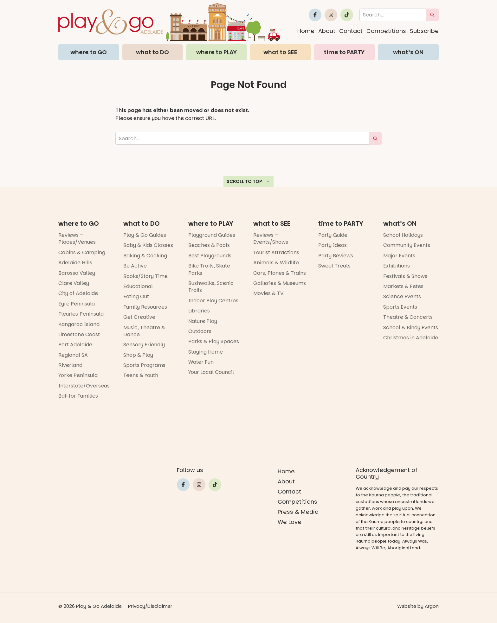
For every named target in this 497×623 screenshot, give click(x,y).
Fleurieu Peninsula (81, 314)
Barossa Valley (76, 273)
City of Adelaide (78, 293)
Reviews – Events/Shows (270, 238)
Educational (138, 286)
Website (406, 606)
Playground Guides (211, 235)
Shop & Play (138, 355)
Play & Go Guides (144, 235)
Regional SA (73, 355)
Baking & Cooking (145, 255)
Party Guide (332, 235)
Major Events (399, 255)
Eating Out (136, 296)
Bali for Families (78, 396)
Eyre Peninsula (76, 303)
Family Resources (145, 307)
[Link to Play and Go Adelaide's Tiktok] (346, 15)
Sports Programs (144, 365)
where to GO (88, 52)
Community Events (406, 245)
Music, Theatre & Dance (144, 331)
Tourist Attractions (276, 252)
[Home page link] (169, 22)
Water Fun (201, 362)
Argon (432, 606)
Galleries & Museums (279, 283)
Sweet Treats (334, 265)
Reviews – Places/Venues (77, 238)
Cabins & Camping (81, 252)
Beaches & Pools (209, 245)
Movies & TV (268, 293)
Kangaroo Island (79, 324)
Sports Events (400, 307)
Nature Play (202, 321)
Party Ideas (332, 245)
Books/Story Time (145, 276)
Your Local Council (211, 372)
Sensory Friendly (144, 344)
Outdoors (199, 331)
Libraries (199, 310)
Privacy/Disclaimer (150, 606)
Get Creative (139, 317)
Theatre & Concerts (408, 317)
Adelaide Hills (75, 262)
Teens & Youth (140, 375)
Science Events (402, 296)
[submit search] (432, 15)
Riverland (70, 365)
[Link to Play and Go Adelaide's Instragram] (331, 15)
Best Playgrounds (209, 255)
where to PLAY (216, 52)
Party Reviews (335, 255)
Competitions (386, 31)
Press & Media (298, 512)
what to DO (152, 52)
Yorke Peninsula (78, 375)
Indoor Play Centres (213, 300)
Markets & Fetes (403, 286)
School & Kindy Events (410, 327)
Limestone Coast (79, 334)
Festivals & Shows (405, 276)
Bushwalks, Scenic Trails (211, 287)
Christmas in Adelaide (410, 337)
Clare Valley (73, 283)
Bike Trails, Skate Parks (209, 269)
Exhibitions (396, 265)
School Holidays (403, 235)
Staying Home (205, 352)
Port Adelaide (75, 344)
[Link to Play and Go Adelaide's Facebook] (315, 15)
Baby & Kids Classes (148, 245)
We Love (289, 522)
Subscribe (424, 31)
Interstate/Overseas (84, 385)
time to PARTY (344, 52)
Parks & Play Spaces (213, 341)
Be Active (135, 265)
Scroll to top (249, 181)
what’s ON (408, 52)
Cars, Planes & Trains (279, 273)
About (326, 31)
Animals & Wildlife (276, 262)
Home (305, 31)
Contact (351, 31)
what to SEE (280, 52)
